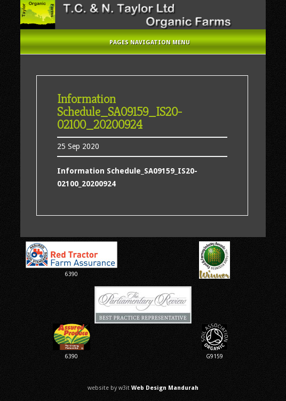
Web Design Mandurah (164, 387)
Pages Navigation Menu (142, 42)
